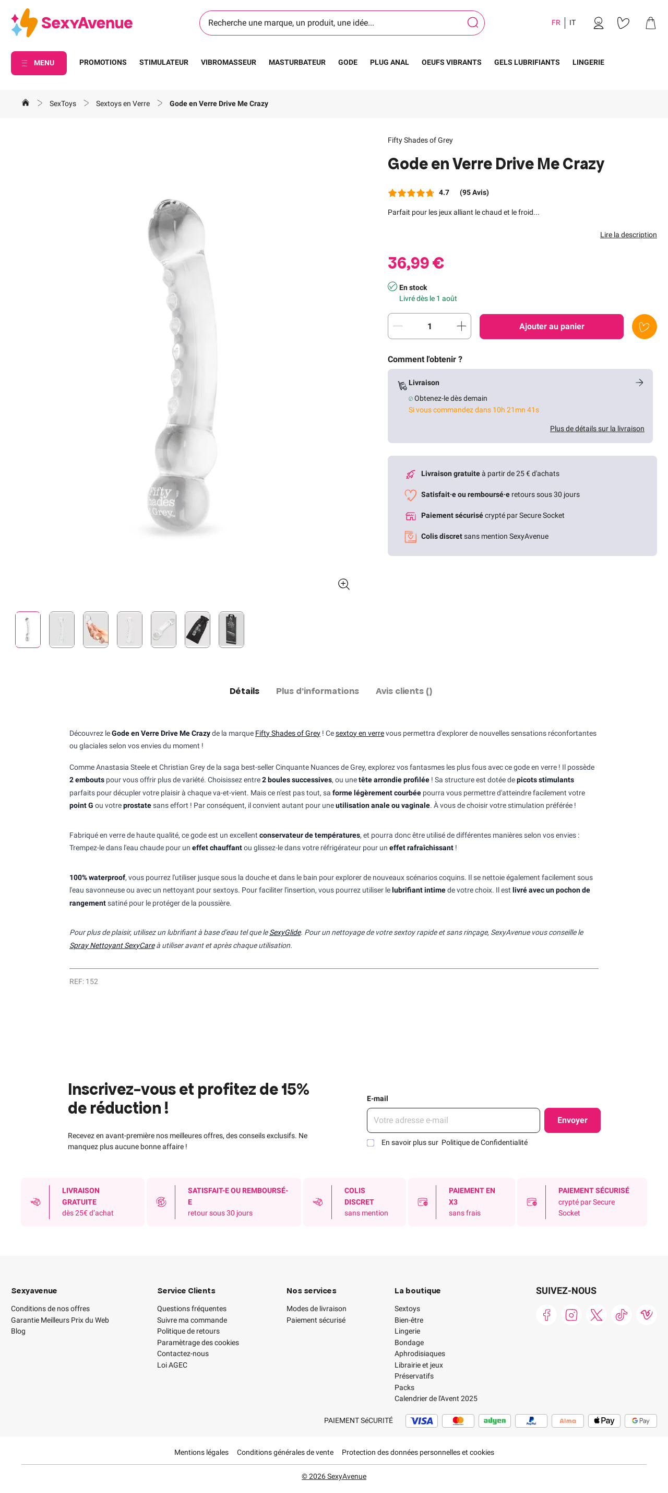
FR (556, 22)
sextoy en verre (360, 733)
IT (572, 22)
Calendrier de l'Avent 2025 (436, 1398)
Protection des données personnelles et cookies (418, 1452)
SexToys (64, 103)
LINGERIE (588, 62)
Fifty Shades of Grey (420, 140)
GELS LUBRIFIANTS (527, 62)
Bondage (409, 1342)
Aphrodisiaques (420, 1353)
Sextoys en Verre (123, 103)
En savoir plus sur (454, 1142)
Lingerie (407, 1331)
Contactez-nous (183, 1353)
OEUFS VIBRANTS (452, 62)
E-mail (377, 1098)
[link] (598, 23)
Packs (404, 1387)
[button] (185, 367)
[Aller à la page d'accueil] (25, 104)
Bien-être (409, 1320)
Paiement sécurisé (316, 1320)
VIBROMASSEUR (228, 62)
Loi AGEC (172, 1365)
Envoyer (572, 1120)
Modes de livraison (317, 1308)
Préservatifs (414, 1376)
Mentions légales (201, 1452)
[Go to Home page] (72, 23)
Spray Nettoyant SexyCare (111, 945)
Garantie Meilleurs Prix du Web (60, 1320)
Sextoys (407, 1308)
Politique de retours (188, 1331)
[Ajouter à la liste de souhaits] (644, 326)
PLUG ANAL (389, 62)
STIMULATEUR (163, 62)
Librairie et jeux (419, 1365)
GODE (347, 62)
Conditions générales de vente (285, 1452)
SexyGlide (285, 932)
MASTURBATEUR (297, 62)
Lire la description (628, 234)
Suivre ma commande (192, 1320)
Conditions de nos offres (50, 1308)
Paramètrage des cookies (198, 1342)
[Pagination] (28, 629)
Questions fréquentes (191, 1308)
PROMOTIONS (103, 62)
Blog (18, 1331)
